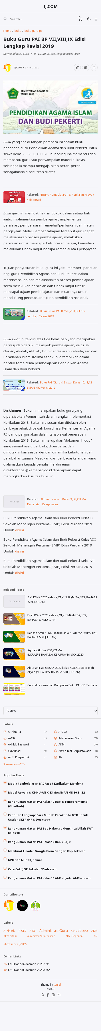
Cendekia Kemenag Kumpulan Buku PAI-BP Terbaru (62, 705)
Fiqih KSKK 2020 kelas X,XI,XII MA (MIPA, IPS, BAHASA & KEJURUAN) (57, 635)
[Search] (5, 20)
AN (61, 779)
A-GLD (63, 753)
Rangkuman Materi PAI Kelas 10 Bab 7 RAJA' (40, 867)
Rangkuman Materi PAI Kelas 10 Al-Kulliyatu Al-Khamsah (50, 905)
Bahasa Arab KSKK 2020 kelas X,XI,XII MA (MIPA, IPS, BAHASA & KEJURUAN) (60, 653)
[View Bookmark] (79, 19)
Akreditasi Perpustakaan (75, 773)
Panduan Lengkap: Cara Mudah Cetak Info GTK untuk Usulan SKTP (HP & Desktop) (49, 841)
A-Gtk (12, 760)
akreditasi (15, 773)
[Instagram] (53, 1025)
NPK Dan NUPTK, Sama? (26, 886)
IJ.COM (50, 7)
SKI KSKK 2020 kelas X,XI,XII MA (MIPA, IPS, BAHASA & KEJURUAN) (57, 617)
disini (19, 547)
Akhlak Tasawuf (19, 766)
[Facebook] (47, 1025)
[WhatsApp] (42, 1025)
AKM (62, 766)
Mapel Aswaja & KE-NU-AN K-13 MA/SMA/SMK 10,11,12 (47, 816)
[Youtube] (59, 1025)
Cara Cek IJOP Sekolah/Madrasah (33, 895)
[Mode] (87, 19)
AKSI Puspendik (19, 779)
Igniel (57, 1014)
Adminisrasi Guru (70, 760)
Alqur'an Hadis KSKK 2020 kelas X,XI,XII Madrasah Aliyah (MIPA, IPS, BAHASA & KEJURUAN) (61, 689)
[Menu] (95, 19)
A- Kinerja (15, 753)
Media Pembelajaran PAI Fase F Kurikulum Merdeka (46, 807)
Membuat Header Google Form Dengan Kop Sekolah (47, 876)
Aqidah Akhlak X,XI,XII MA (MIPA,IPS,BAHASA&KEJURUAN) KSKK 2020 (56, 671)
